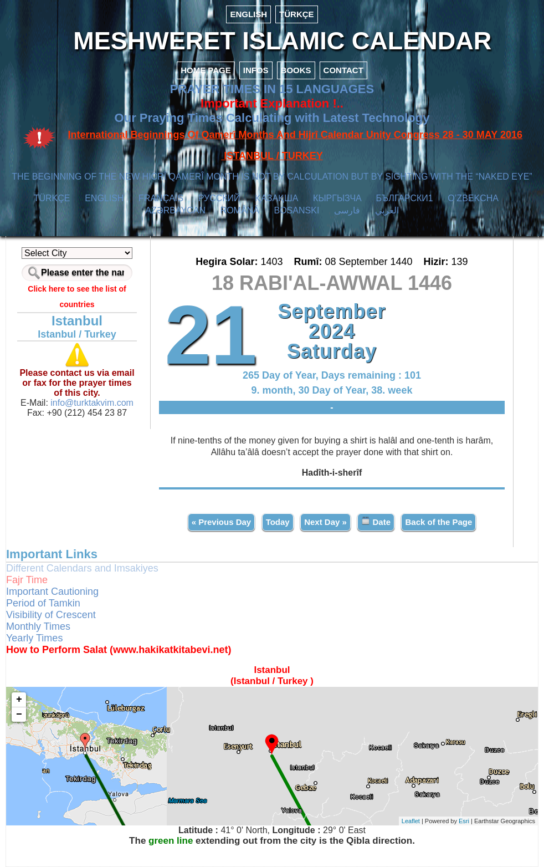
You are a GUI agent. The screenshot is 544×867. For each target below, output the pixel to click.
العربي (387, 210)
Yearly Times (34, 638)
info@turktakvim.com (91, 402)
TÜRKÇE (296, 14)
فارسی (347, 210)
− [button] (19, 714)
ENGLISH (248, 14)
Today (278, 522)
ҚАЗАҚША (276, 198)
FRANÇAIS (160, 198)
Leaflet (411, 821)
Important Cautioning (52, 591)
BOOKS (296, 70)
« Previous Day (222, 522)
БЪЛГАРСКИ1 (404, 198)
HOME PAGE (206, 70)
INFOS (256, 70)
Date (376, 521)
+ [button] (19, 699)
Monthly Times (38, 626)
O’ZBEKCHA (473, 198)
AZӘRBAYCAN (175, 210)
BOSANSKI (297, 210)
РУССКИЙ (219, 198)
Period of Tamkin (43, 603)
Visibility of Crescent (51, 614)
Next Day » (325, 522)
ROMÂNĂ (239, 210)
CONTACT (343, 70)
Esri (464, 821)
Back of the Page (438, 522)
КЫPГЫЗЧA (337, 198)
